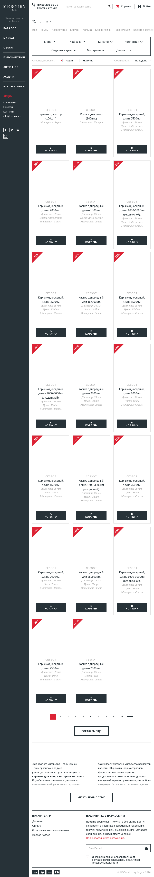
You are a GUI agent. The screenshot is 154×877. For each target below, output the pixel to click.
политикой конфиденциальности (116, 861)
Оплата (36, 825)
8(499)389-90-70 (47, 4)
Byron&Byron (14, 57)
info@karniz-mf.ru (12, 116)
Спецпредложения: (43, 60)
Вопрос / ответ (41, 834)
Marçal (9, 38)
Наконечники (122, 29)
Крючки (74, 29)
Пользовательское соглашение (50, 830)
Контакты (8, 111)
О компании (9, 102)
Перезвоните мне (47, 8)
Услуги (8, 76)
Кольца (87, 29)
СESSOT (9, 47)
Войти (147, 6)
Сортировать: (122, 60)
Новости (8, 107)
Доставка (37, 821)
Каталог (9, 28)
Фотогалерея (14, 86)
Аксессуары (59, 29)
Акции (8, 96)
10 (121, 716)
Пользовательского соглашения (105, 837)
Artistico (11, 67)
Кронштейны (103, 29)
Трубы (44, 29)
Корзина (126, 6)
